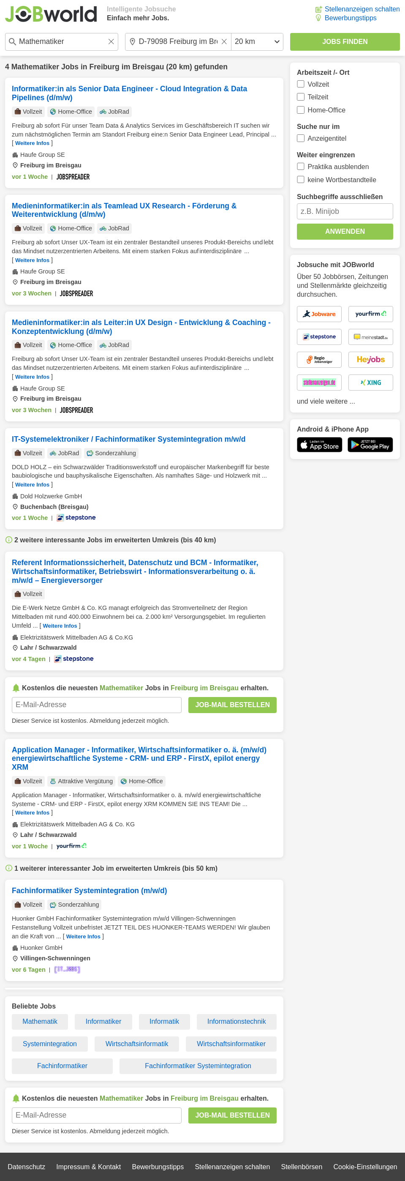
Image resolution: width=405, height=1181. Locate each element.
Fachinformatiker (62, 1065)
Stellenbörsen (301, 1166)
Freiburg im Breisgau (127, 67)
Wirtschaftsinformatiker (231, 1043)
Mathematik (39, 1021)
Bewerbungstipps (351, 18)
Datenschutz (26, 1166)
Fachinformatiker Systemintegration (198, 1065)
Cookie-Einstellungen (365, 1166)
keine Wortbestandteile (342, 179)
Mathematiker (35, 67)
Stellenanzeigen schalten (362, 9)
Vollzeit (318, 84)
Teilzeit (318, 97)
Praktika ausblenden (338, 166)
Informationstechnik (236, 1021)
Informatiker (103, 1021)
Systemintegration (50, 1043)
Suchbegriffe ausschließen (340, 196)
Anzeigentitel (327, 138)
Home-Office (327, 110)
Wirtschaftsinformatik (137, 1043)
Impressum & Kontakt (88, 1166)
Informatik (164, 1021)
